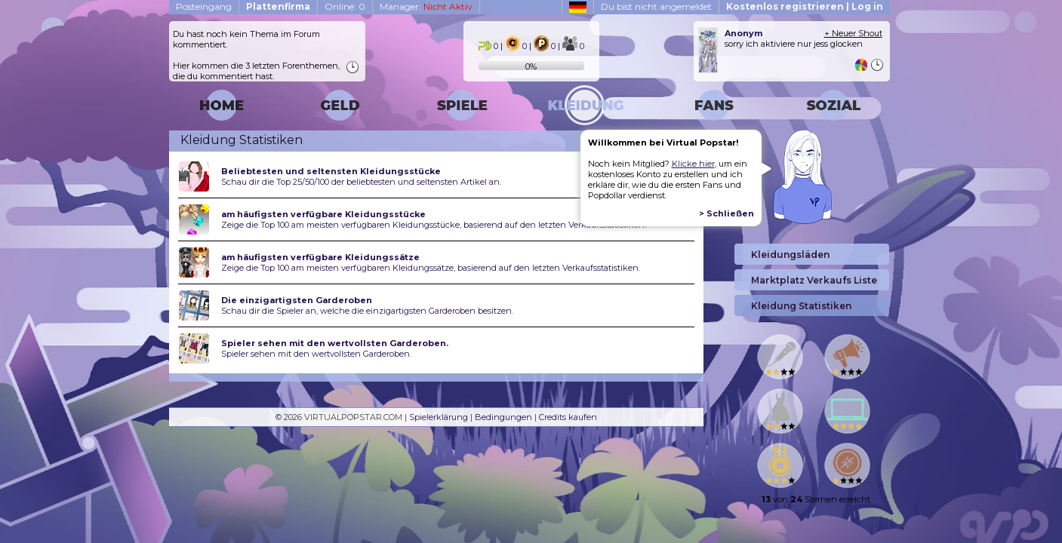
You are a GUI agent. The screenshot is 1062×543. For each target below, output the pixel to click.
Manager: (426, 6)
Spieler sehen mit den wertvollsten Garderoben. (334, 343)
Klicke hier (693, 163)
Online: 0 (345, 6)
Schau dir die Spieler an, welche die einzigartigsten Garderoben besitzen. (367, 310)
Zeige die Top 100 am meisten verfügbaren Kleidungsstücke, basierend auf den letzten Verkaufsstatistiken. (433, 224)
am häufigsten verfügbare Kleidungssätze (320, 257)
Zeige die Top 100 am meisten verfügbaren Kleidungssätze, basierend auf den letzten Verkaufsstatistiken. (430, 267)
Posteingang (204, 6)
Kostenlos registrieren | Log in (804, 6)
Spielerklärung (438, 417)
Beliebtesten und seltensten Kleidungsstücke (331, 171)
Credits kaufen (568, 417)
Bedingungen (503, 417)
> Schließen (726, 213)
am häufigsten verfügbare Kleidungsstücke (323, 214)
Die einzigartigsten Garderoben (296, 300)
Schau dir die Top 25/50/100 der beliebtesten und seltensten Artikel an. (361, 181)
